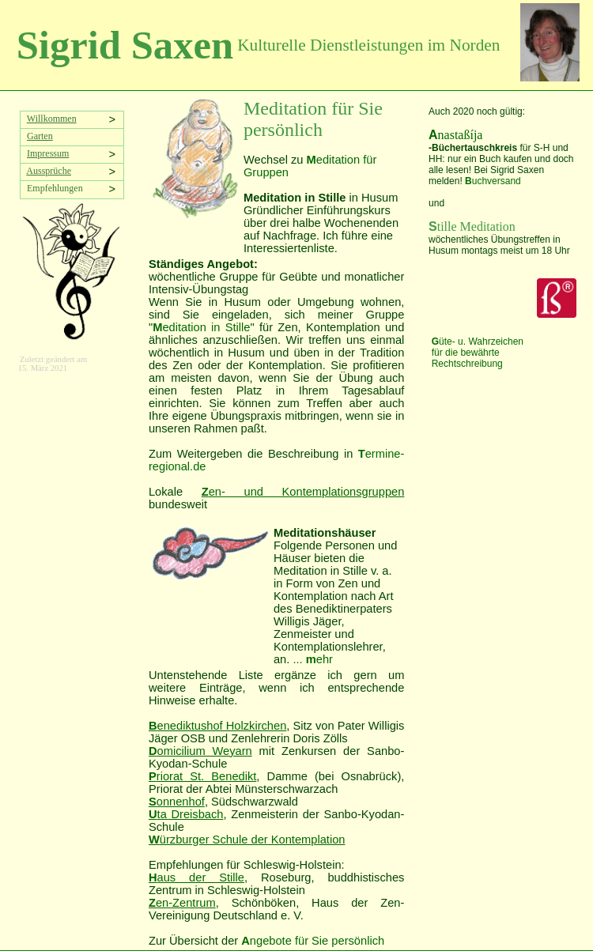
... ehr (313, 659)
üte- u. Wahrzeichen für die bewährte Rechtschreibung (477, 352)
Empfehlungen (52, 188)
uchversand (493, 181)
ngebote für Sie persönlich (312, 940)
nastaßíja (455, 135)
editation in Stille (201, 327)
